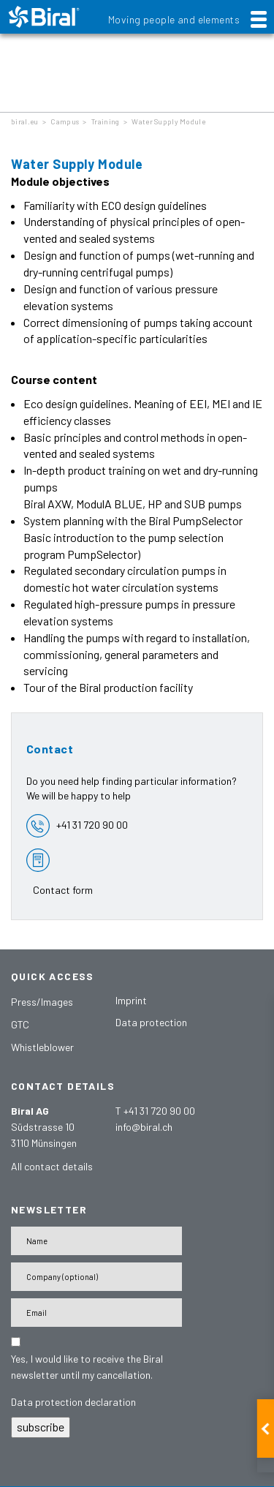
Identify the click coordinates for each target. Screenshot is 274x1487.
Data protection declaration (73, 1402)
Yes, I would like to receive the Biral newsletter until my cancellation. (87, 1366)
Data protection (151, 1022)
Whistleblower (42, 1047)
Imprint (131, 1000)
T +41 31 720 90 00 (155, 1110)
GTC (20, 1024)
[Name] (96, 1241)
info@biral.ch (143, 1127)
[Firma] (96, 1276)
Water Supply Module (168, 121)
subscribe (40, 1427)
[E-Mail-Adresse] (96, 1312)
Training (105, 121)
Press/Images (42, 1001)
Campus (64, 121)
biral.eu (24, 121)
